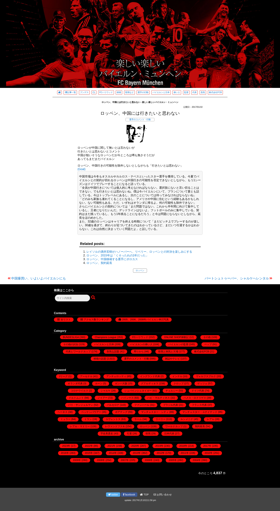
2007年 (125, 460)
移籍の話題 (100, 358)
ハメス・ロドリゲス (195, 397)
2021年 (111, 445)
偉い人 (177, 92)
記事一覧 (70, 92)
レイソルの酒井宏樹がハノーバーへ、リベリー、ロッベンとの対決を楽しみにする (139, 251)
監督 (186, 92)
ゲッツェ (202, 383)
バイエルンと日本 (161, 92)
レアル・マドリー (80, 426)
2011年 (185, 453)
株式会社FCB (215, 92)
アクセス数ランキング (96, 319)
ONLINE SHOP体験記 (176, 337)
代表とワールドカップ (78, 351)
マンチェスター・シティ (155, 412)
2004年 (197, 460)
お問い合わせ (163, 494)
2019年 (159, 445)
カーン (98, 383)
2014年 (113, 453)
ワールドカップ (174, 426)
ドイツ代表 (198, 390)
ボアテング (121, 412)
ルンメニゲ (187, 419)
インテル (177, 376)
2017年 (207, 445)
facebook (129, 494)
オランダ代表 (75, 383)
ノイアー (103, 397)
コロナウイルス (79, 390)
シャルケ (106, 390)
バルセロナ (113, 404)
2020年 (135, 445)
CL (93, 92)
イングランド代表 (150, 376)
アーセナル (86, 376)
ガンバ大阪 (121, 383)
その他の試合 (70, 344)
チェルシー (172, 390)
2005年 (173, 460)
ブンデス (84, 92)
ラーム (138, 419)
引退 (129, 433)
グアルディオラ (149, 383)
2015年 (89, 453)
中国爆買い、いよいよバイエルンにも (38, 278)
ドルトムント (76, 397)
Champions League (105, 337)
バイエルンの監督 (178, 344)
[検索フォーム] (72, 298)
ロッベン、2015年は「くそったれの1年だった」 (117, 255)
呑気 (203, 92)
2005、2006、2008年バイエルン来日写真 (145, 319)
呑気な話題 (113, 351)
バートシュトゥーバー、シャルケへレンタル (237, 278)
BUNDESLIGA (71, 337)
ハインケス (127, 397)
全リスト (66, 319)
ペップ (208, 344)
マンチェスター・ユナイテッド (199, 412)
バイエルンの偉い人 (141, 344)
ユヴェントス (113, 419)
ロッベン (140, 270)
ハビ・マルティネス (158, 397)
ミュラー (66, 419)
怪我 (148, 433)
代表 (194, 92)
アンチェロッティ (116, 376)
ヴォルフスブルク (206, 376)
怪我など (129, 92)
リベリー (161, 419)
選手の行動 (143, 92)
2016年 (65, 453)
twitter (113, 494)
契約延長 (200, 426)
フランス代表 (199, 404)
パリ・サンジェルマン (80, 404)
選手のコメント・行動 (140, 119)
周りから (139, 351)
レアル (210, 419)
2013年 (137, 453)
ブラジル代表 (170, 404)
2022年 (89, 445)
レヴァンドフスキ (115, 426)
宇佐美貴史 (107, 433)
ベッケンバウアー (91, 412)
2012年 (161, 453)
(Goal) (81, 169)
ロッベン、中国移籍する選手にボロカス (112, 259)
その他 (207, 337)
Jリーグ (63, 376)
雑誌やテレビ (172, 358)
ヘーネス (63, 412)
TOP (144, 494)
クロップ (179, 383)
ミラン (88, 419)
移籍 (119, 92)
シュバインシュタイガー (138, 390)
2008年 (101, 460)
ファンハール (141, 404)
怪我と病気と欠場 (168, 351)
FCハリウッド (106, 92)
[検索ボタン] (93, 297)
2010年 (209, 453)
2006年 (149, 460)
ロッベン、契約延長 (99, 262)
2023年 (66, 445)
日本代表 (169, 433)
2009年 (77, 460)
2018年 (183, 445)
